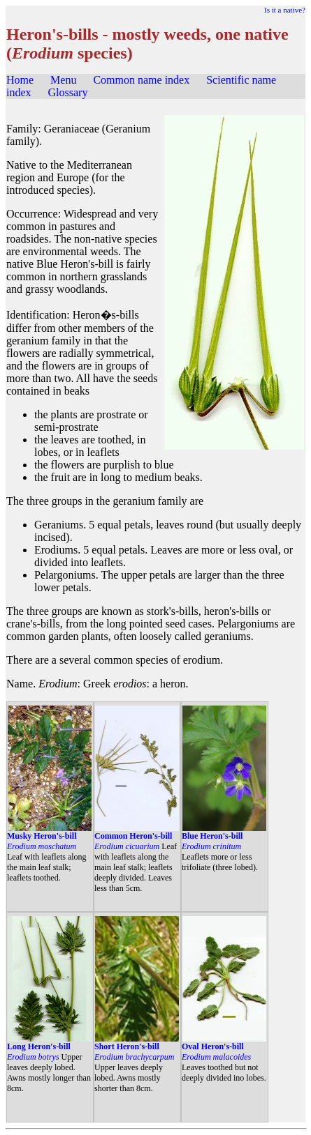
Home (20, 80)
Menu (63, 80)
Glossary (68, 92)
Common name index (141, 80)
